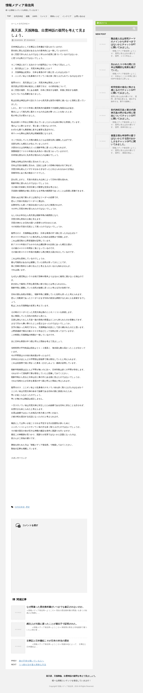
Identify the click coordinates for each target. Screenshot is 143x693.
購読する (102, 23)
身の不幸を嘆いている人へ (31, 661)
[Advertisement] (32, 480)
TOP (9, 16)
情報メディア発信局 (20, 5)
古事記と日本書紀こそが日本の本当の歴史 (48, 641)
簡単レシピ (54, 16)
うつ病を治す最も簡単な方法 (32, 664)
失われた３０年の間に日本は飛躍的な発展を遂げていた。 (123, 67)
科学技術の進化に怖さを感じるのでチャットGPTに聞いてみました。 (123, 90)
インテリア (66, 16)
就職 (27, 16)
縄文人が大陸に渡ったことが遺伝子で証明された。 (52, 624)
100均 (34, 16)
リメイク (43, 16)
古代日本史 (18, 16)
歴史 (28, 507)
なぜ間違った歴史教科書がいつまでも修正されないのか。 (56, 607)
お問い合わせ (79, 16)
